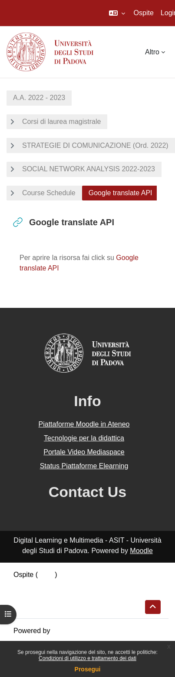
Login (46, 574)
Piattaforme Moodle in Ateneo (84, 424)
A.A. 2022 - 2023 (39, 97)
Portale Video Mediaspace (84, 452)
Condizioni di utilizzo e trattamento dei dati (87, 658)
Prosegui (88, 669)
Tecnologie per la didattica (84, 438)
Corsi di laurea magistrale (61, 121)
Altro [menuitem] (152, 52)
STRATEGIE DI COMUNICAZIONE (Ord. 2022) (95, 145)
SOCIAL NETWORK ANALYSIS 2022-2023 (88, 169)
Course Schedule (49, 193)
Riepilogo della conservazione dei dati (71, 585)
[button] (117, 13)
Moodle (141, 550)
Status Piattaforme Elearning (84, 466)
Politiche (26, 595)
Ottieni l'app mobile (43, 606)
